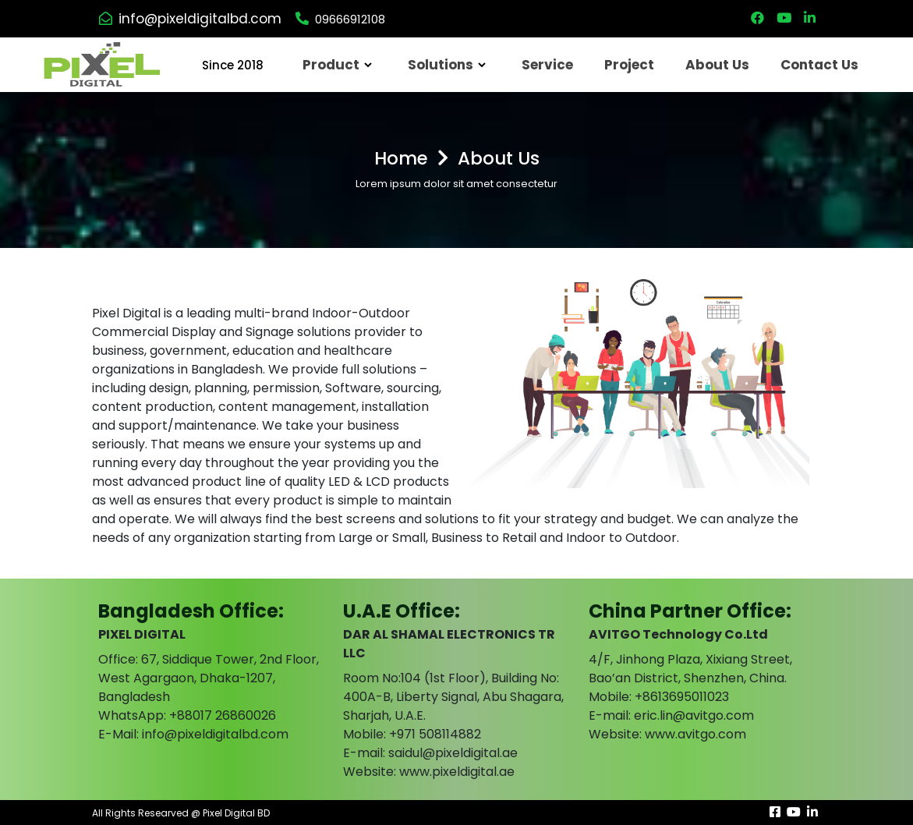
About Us (717, 64)
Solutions (440, 64)
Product (331, 64)
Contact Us (819, 64)
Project (629, 64)
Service (547, 64)
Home (401, 158)
